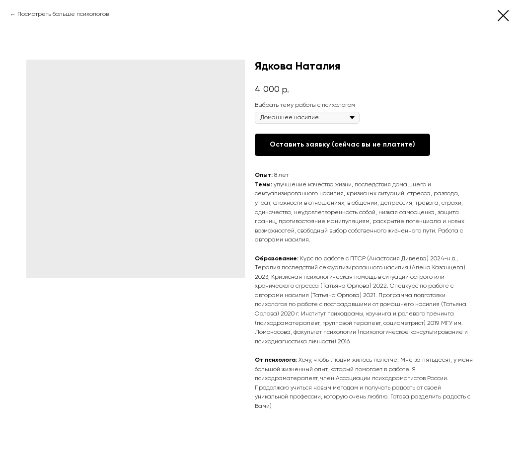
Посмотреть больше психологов (63, 14)
